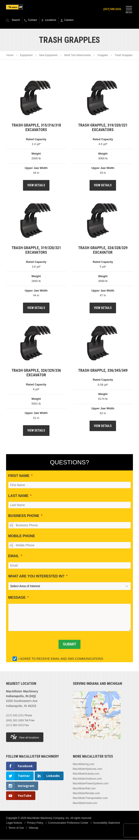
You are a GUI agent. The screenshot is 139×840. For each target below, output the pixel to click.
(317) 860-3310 (15, 725)
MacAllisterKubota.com (86, 774)
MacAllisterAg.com (83, 764)
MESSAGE (17, 598)
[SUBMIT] (69, 644)
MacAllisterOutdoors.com (87, 778)
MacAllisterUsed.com (85, 803)
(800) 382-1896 (15, 720)
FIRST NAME (18, 476)
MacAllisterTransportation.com (90, 798)
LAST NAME (18, 496)
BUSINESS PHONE (23, 516)
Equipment (26, 55)
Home (10, 55)
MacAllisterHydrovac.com (87, 769)
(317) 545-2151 (112, 9)
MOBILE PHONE (21, 536)
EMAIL (13, 556)
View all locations (24, 737)
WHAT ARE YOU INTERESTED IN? (36, 576)
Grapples (102, 55)
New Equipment (48, 55)
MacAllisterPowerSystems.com (91, 783)
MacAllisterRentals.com (86, 793)
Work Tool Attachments (77, 55)
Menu (129, 9)
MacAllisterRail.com (84, 788)
